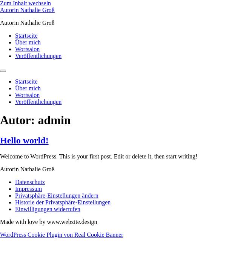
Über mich (28, 42)
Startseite (26, 35)
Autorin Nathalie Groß (27, 10)
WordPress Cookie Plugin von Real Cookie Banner (61, 234)
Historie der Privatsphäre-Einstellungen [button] (63, 202)
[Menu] (3, 71)
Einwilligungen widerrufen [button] (47, 209)
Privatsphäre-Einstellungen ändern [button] (56, 195)
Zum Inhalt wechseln (25, 3)
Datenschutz (30, 182)
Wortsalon (27, 49)
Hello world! (24, 140)
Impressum (28, 189)
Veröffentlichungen (38, 56)
